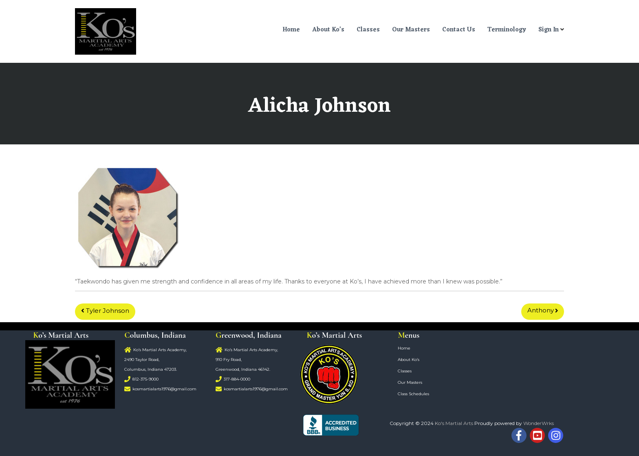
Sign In (548, 29)
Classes (368, 29)
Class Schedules (413, 393)
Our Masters (411, 29)
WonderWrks (538, 423)
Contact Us (458, 29)
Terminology (506, 29)
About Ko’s (328, 29)
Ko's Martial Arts (454, 423)
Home (291, 29)
